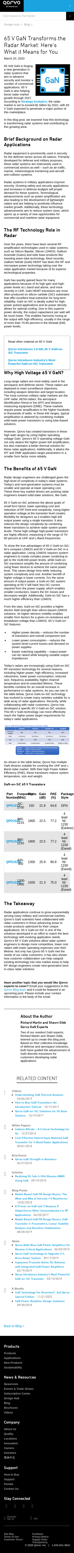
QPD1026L (14, 862)
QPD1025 (13, 821)
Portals (8, 1484)
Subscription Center (17, 1393)
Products (10, 1353)
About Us (10, 1429)
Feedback (37, 1534)
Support (9, 1479)
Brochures (11, 1407)
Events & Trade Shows (19, 1388)
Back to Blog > (14, 1326)
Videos (8, 1412)
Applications (12, 1358)
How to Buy (11, 1474)
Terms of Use (11, 1536)
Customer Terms (13, 1539)
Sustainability (13, 1367)
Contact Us (11, 1488)
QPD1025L (14, 841)
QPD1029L (14, 882)
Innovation (11, 1443)
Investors (10, 1452)
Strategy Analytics (34, 101)
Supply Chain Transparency (40, 1541)
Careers (9, 1448)
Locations (10, 1438)
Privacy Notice (40, 1536)
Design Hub (11, 24)
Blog (27, 24)
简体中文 (9, 1457)
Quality (8, 1433)
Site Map (9, 1534)
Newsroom (11, 1384)
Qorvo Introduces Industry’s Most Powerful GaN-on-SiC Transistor (31, 361)
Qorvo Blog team (15, 989)
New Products (13, 1362)
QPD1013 (13, 805)
